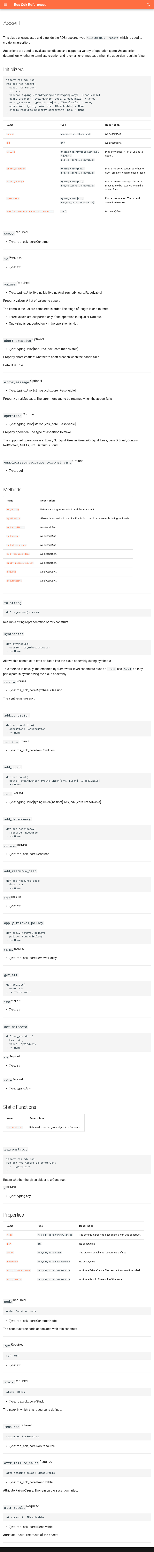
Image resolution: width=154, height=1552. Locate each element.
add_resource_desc (18, 554)
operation (13, 198)
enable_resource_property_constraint (30, 211)
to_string (13, 509)
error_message (15, 181)
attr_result (14, 1279)
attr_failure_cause (18, 1270)
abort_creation (16, 168)
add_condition (15, 527)
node (9, 1234)
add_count (13, 536)
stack (10, 1252)
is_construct (15, 1127)
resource (12, 1261)
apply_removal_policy (20, 563)
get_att (11, 571)
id (8, 142)
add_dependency (16, 545)
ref (9, 1243)
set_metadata (14, 580)
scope (10, 134)
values (11, 151)
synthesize (13, 518)
